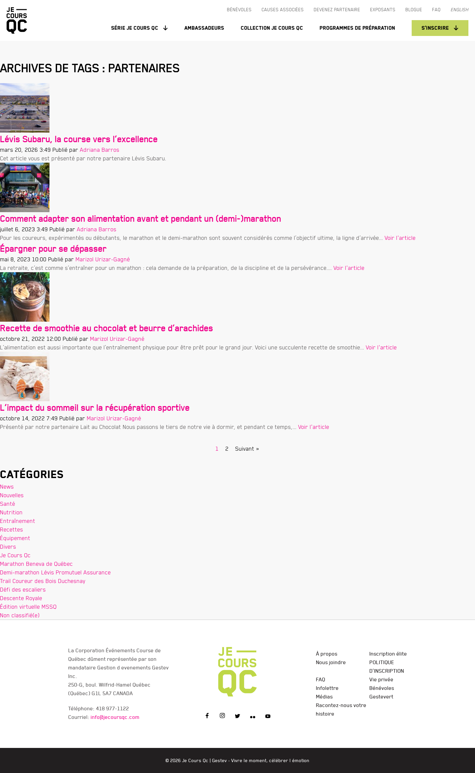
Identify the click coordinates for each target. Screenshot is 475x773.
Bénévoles (381, 688)
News (7, 486)
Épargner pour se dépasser (53, 248)
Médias (324, 696)
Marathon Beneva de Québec (36, 563)
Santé (7, 503)
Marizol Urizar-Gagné (103, 259)
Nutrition (11, 512)
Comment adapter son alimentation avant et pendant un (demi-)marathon (140, 218)
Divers (8, 546)
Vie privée (381, 679)
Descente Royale (21, 598)
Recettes (11, 529)
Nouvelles (12, 495)
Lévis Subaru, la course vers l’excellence (79, 139)
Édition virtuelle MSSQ (28, 606)
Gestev (219, 760)
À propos (326, 654)
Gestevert (381, 696)
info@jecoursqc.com (115, 717)
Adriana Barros (99, 149)
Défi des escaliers (23, 589)
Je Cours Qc (15, 555)
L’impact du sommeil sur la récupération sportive (95, 408)
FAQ (320, 679)
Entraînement (17, 520)
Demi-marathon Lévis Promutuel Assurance (55, 572)
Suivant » (247, 448)
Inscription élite (388, 654)
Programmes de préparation (357, 28)
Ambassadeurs (204, 28)
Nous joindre (331, 662)
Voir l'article (400, 237)
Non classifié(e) (20, 615)
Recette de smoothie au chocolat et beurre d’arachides (106, 328)
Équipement (15, 537)
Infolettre (327, 688)
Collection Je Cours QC (272, 28)
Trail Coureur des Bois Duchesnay (42, 580)
